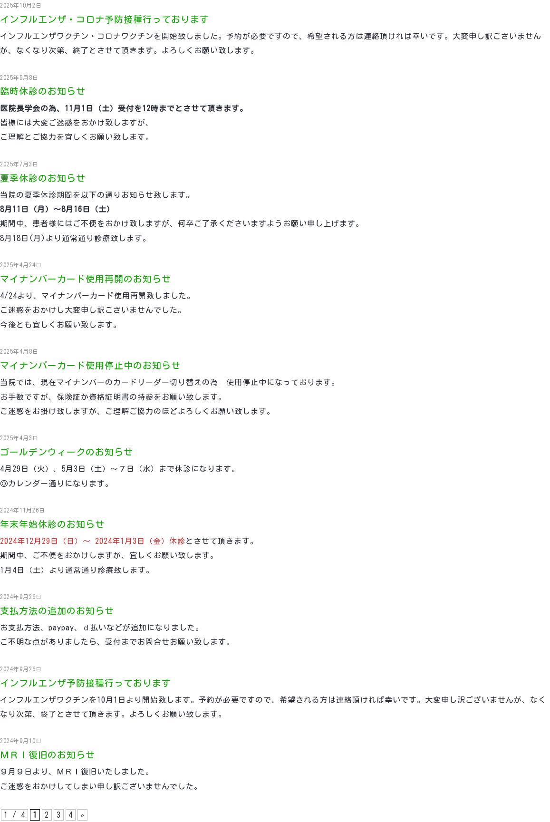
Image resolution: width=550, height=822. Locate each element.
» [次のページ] (82, 815)
